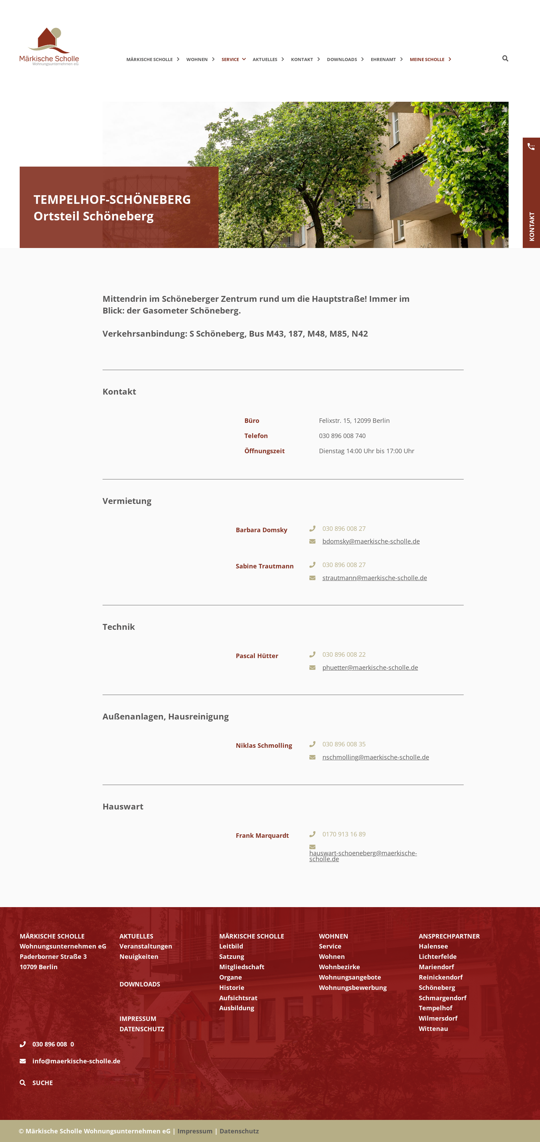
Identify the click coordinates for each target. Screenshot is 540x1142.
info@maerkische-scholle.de (76, 1061)
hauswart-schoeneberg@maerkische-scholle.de (363, 856)
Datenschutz (239, 1131)
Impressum (195, 1131)
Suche (36, 1083)
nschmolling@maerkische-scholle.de (375, 757)
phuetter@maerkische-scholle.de (370, 668)
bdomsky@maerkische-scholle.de (371, 541)
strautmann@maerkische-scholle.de (374, 578)
